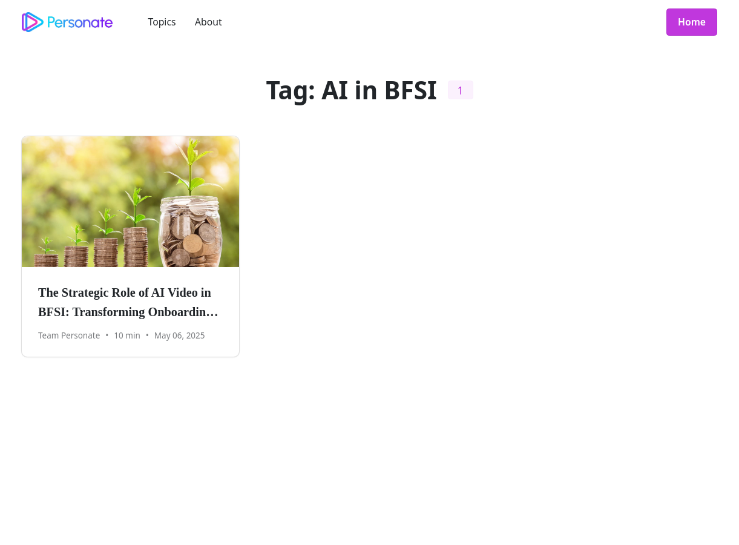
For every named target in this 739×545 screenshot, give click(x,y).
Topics (162, 21)
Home (692, 21)
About (208, 21)
